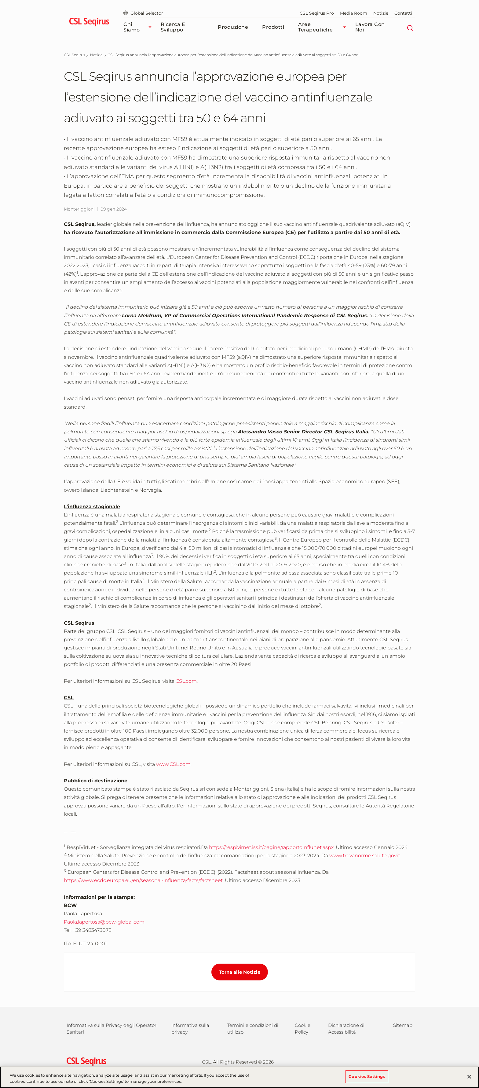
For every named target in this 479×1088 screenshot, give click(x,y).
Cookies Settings (367, 1080)
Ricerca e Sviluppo (173, 27)
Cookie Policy (302, 1028)
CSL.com (186, 681)
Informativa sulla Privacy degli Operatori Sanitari (112, 1028)
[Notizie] (96, 55)
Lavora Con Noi (370, 27)
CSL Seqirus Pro (317, 13)
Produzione (233, 27)
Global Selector (143, 13)
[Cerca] (409, 27)
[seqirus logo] (89, 23)
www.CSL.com (173, 764)
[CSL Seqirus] (74, 55)
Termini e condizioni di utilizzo (252, 1028)
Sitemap (402, 1025)
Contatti (403, 13)
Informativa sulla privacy (190, 1028)
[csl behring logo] (85, 1061)
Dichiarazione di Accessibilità (346, 1028)
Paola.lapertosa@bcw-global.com (104, 922)
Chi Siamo (139, 27)
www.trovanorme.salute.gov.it (364, 855)
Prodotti (273, 27)
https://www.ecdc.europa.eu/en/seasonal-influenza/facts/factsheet (143, 880)
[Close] (469, 1080)
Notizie (380, 13)
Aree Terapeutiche (323, 27)
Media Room (353, 13)
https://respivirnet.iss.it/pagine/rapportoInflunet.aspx (271, 847)
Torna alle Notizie (239, 972)
